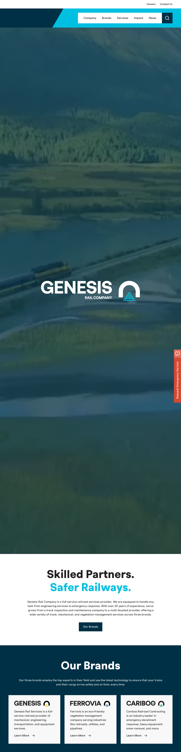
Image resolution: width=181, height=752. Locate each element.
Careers (151, 4)
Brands (106, 18)
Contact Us (166, 4)
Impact (138, 18)
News (152, 18)
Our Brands (90, 626)
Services (122, 18)
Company (90, 18)
